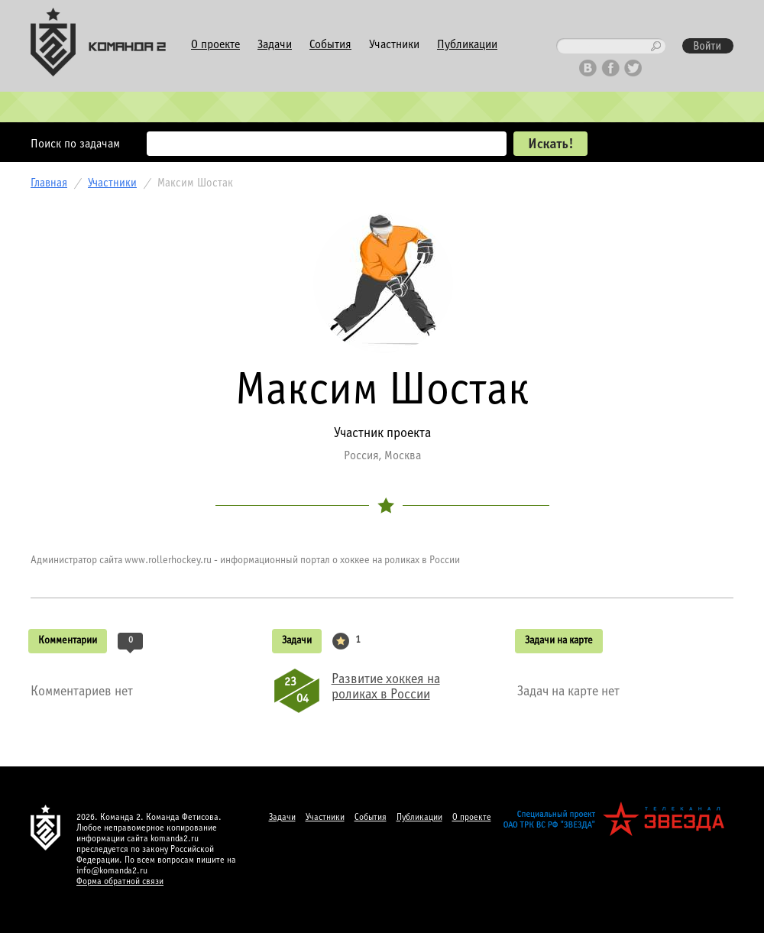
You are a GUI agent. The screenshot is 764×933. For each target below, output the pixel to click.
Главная (49, 183)
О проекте (215, 44)
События (330, 44)
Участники (394, 44)
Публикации (467, 44)
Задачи (274, 44)
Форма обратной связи (119, 881)
